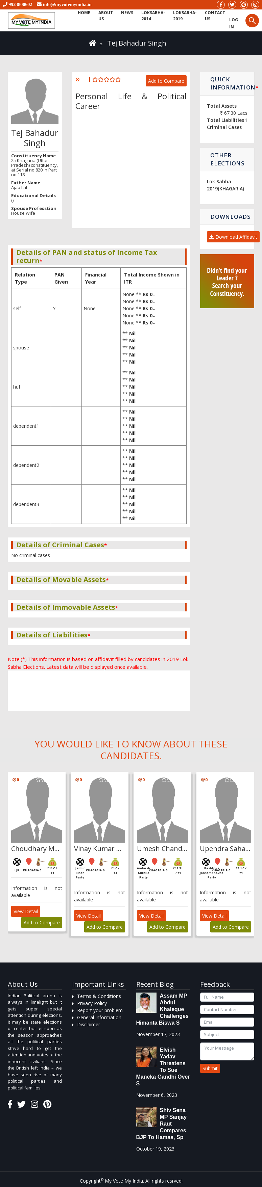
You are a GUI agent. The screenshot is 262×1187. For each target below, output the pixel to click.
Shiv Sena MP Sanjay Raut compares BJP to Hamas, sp (161, 1123)
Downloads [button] (230, 216)
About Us (104, 16)
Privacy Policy (92, 1003)
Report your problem (100, 1010)
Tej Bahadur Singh (136, 43)
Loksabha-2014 (151, 16)
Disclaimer (88, 1024)
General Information (99, 1017)
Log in (229, 23)
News (125, 13)
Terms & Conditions (99, 996)
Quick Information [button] (232, 83)
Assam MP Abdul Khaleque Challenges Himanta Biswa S (162, 1009)
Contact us (211, 16)
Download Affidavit (233, 237)
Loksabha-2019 (182, 16)
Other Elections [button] (227, 159)
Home (83, 13)
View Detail (26, 911)
